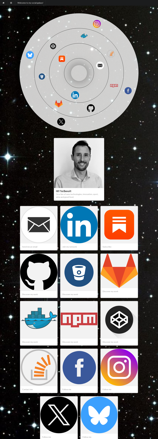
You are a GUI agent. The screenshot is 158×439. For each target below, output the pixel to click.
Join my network (69, 246)
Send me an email (29, 246)
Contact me (27, 389)
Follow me (66, 389)
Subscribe (107, 246)
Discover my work (30, 294)
